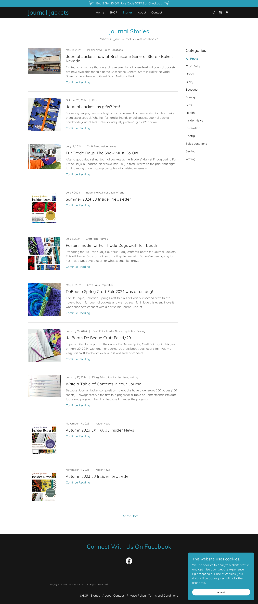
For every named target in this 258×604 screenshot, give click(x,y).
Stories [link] (128, 12)
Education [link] (192, 89)
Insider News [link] (194, 120)
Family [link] (190, 97)
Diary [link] (189, 82)
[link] (53, 13)
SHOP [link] (113, 12)
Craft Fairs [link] (193, 66)
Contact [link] (156, 12)
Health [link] (190, 113)
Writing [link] (190, 159)
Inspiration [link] (193, 128)
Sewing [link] (190, 151)
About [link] (142, 12)
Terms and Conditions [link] (163, 595)
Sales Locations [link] (196, 143)
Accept (221, 592)
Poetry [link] (190, 136)
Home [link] (100, 12)
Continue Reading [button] (78, 82)
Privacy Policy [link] (136, 595)
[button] (227, 12)
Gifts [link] (189, 105)
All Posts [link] (192, 58)
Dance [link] (190, 74)
